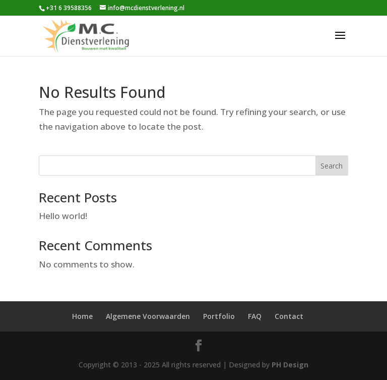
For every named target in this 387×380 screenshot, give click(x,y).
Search (331, 166)
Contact (289, 316)
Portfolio (219, 316)
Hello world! (63, 216)
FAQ (255, 316)
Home (82, 316)
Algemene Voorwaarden (148, 316)
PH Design (290, 364)
